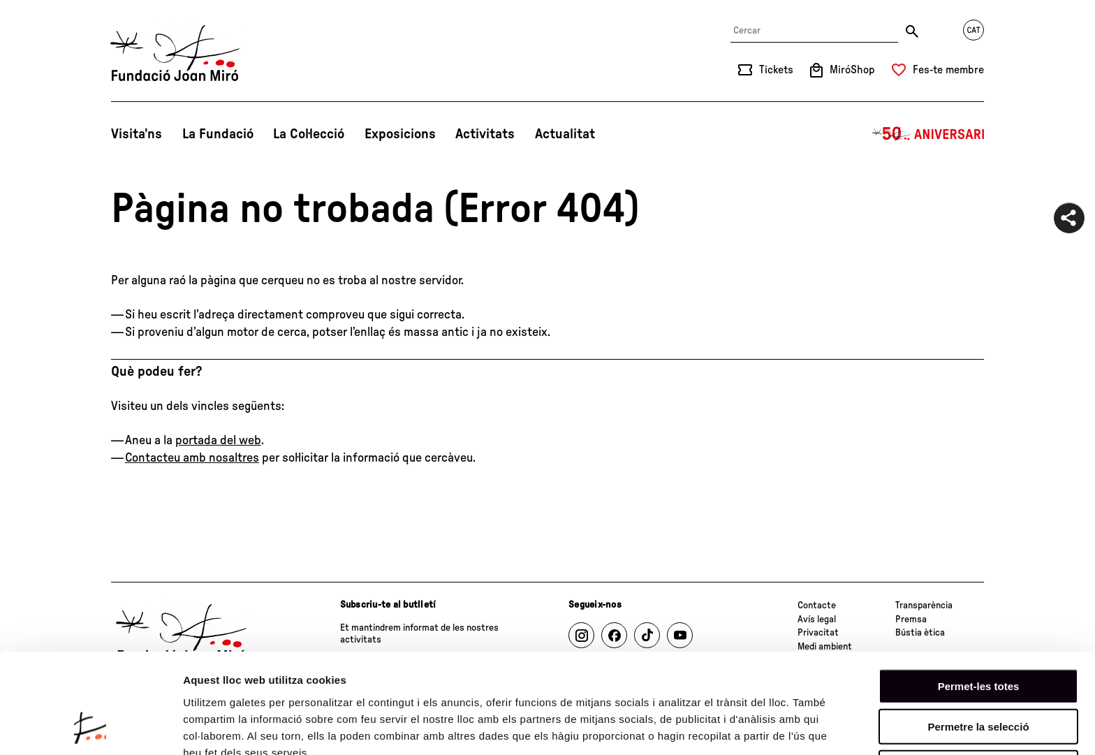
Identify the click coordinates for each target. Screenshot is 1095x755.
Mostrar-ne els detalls (237, 727)
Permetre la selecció (978, 636)
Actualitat (565, 134)
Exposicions (400, 134)
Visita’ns (136, 134)
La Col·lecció (308, 134)
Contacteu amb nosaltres (192, 458)
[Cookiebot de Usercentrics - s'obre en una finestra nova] (90, 727)
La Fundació (217, 134)
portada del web (218, 440)
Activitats (485, 134)
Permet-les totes (979, 595)
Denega (978, 676)
